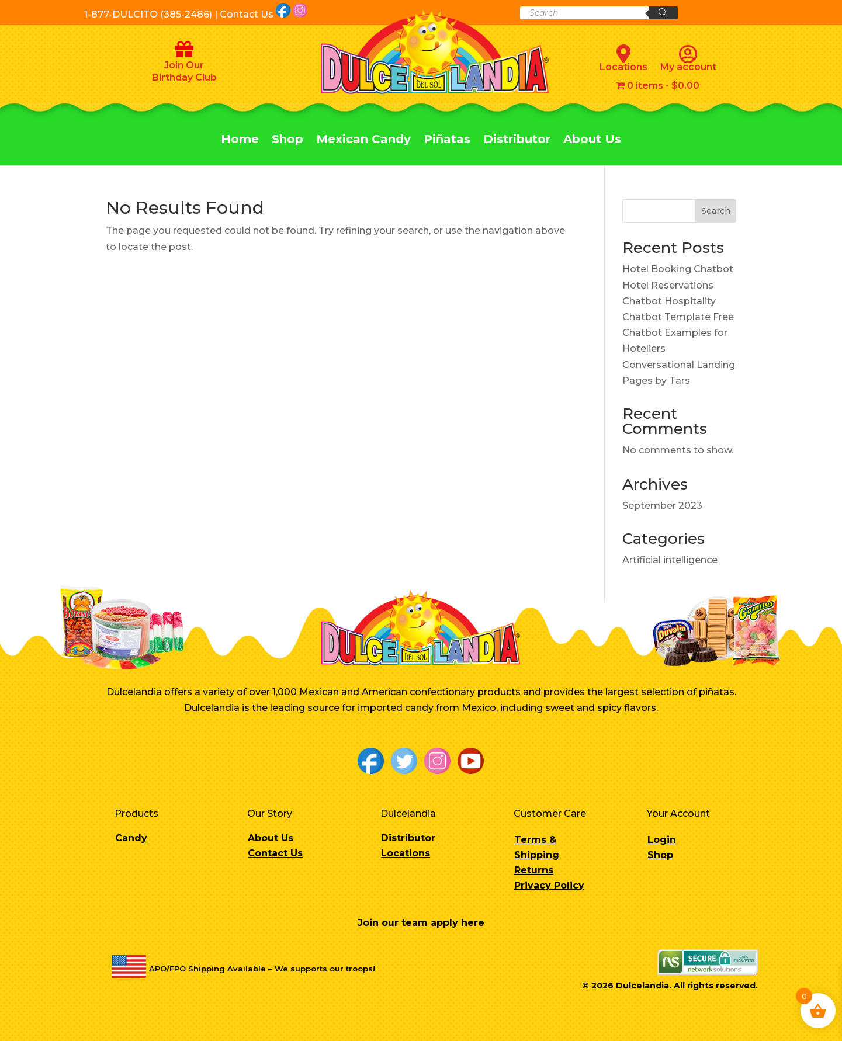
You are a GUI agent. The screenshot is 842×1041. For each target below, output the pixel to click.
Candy (131, 838)
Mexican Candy (363, 140)
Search (715, 211)
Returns (533, 870)
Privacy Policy (549, 885)
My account (688, 58)
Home (240, 140)
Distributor (516, 140)
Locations (623, 58)
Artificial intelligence (670, 559)
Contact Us (275, 853)
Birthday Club (184, 77)
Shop (287, 140)
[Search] (663, 12)
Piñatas (447, 140)
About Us (592, 140)
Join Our (184, 65)
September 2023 (662, 505)
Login (661, 839)
